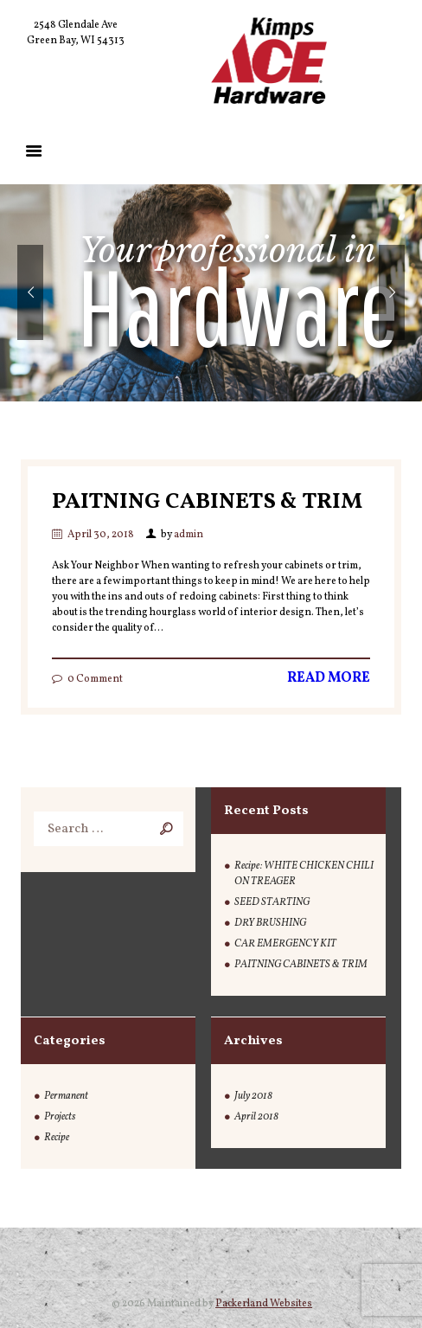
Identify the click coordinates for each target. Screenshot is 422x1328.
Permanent (66, 1096)
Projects (59, 1117)
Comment (95, 679)
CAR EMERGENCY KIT (285, 944)
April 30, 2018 (100, 535)
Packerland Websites (263, 1304)
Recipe (56, 1138)
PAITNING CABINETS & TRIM (207, 502)
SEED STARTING (272, 902)
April (256, 1117)
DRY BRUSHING (270, 923)
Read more (328, 678)
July (253, 1096)
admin (188, 535)
